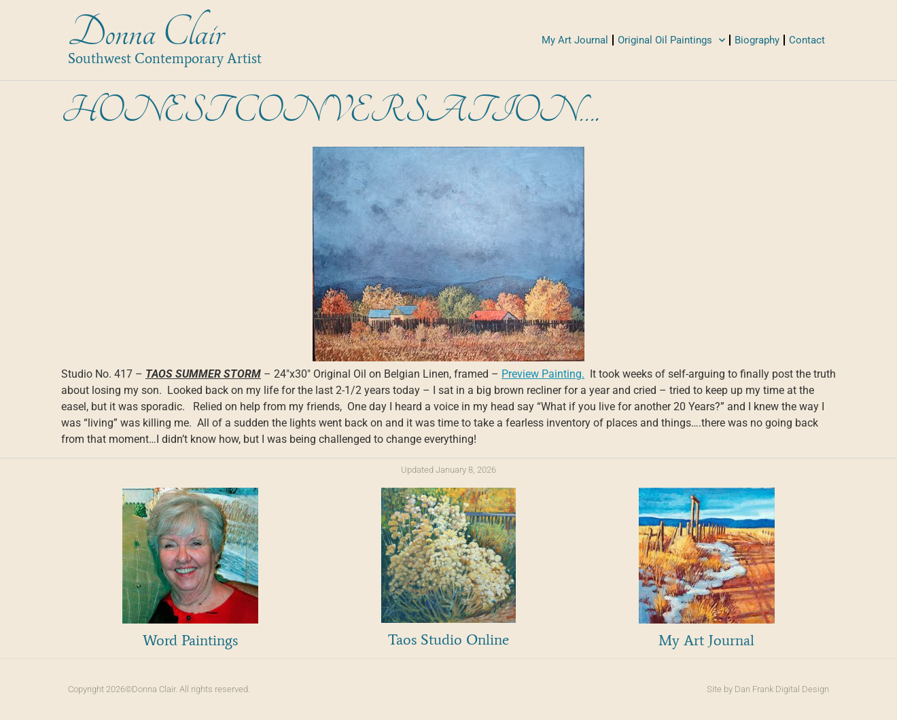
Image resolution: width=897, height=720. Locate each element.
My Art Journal (575, 40)
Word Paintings (190, 640)
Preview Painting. (543, 373)
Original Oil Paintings (671, 40)
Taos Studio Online (448, 639)
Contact (807, 40)
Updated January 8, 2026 (448, 470)
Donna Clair (146, 33)
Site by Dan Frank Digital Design (768, 689)
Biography (757, 40)
